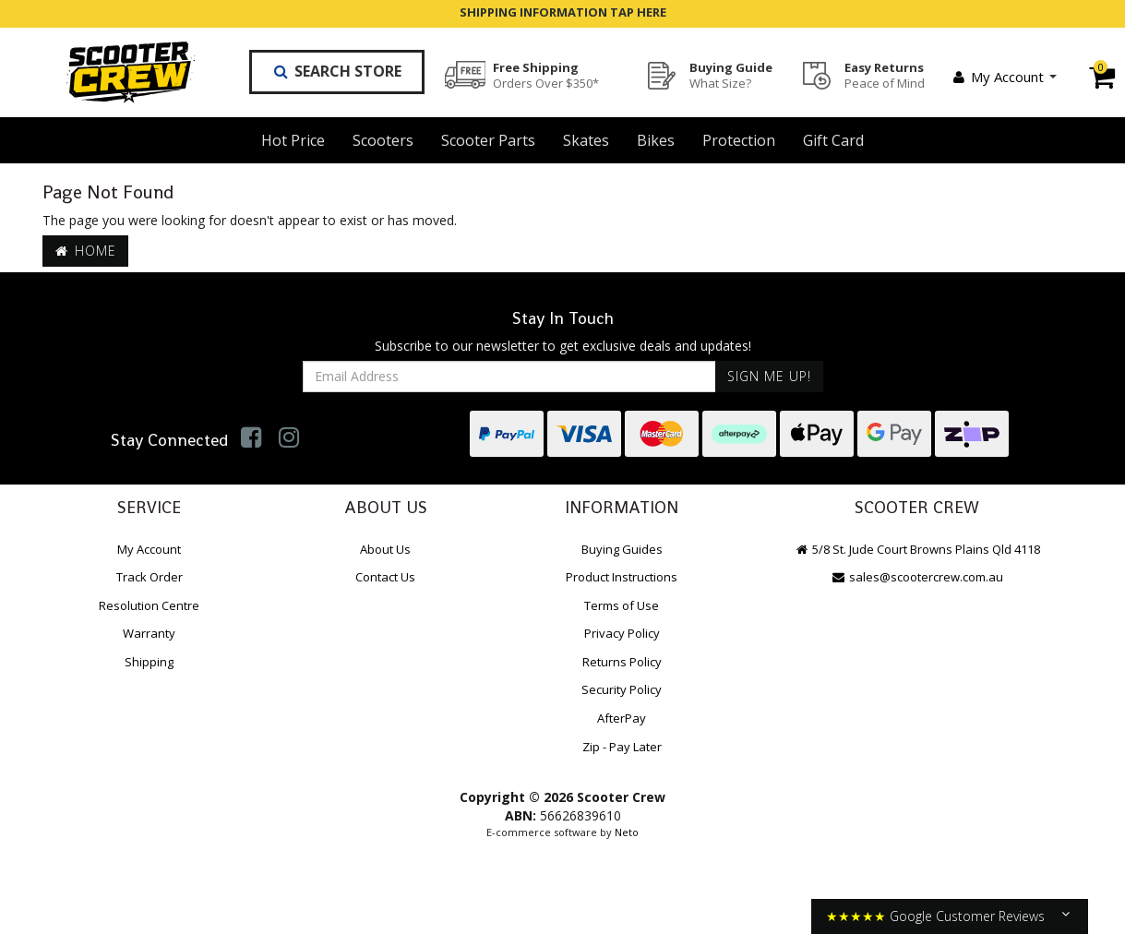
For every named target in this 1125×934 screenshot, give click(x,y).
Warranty (149, 633)
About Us (385, 549)
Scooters (383, 140)
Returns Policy (622, 661)
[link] (251, 436)
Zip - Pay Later (622, 746)
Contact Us (385, 577)
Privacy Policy (622, 633)
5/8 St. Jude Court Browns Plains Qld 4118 (916, 549)
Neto (627, 832)
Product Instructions (621, 577)
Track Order (149, 577)
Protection (738, 140)
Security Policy (621, 689)
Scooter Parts (488, 140)
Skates (586, 140)
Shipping (149, 661)
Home (85, 250)
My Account (1004, 76)
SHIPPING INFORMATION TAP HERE (563, 12)
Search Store (336, 71)
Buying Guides (622, 549)
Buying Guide (730, 74)
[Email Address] (509, 376)
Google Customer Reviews (967, 916)
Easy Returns (884, 74)
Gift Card (833, 140)
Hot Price (293, 140)
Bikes (656, 140)
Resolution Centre (149, 605)
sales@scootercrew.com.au (916, 577)
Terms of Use (621, 605)
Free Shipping (546, 74)
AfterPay (621, 718)
